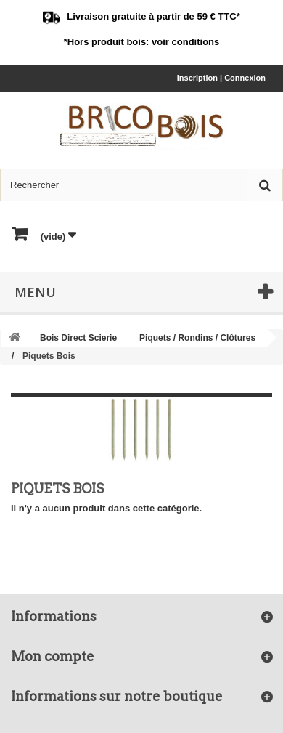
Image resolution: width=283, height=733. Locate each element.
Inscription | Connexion (221, 77)
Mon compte (52, 656)
